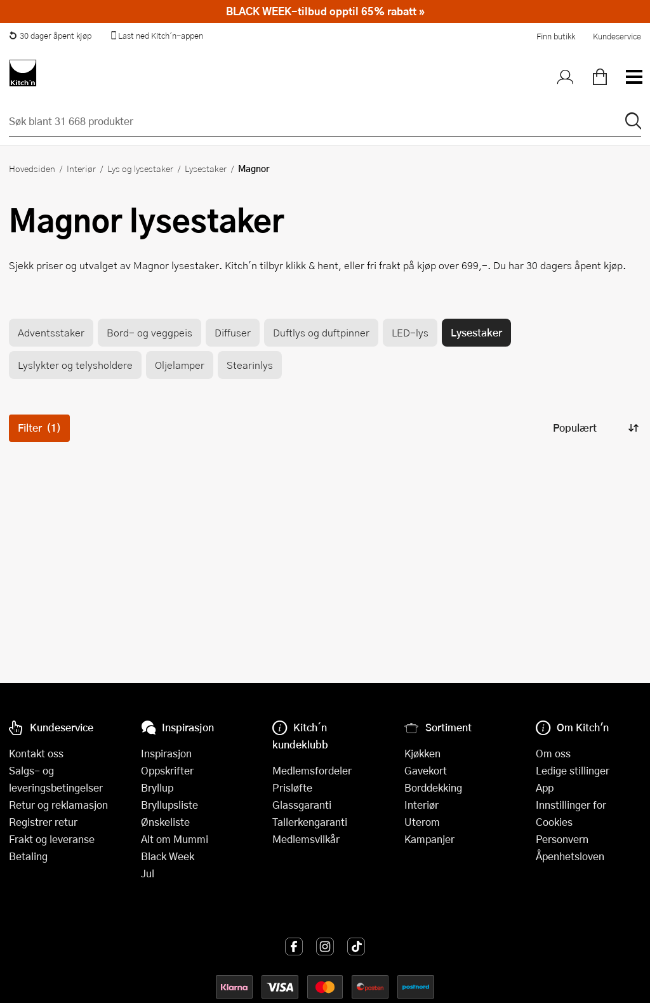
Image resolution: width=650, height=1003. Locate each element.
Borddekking (433, 787)
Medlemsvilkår (306, 839)
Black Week (167, 856)
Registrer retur (43, 821)
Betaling (28, 856)
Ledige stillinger (572, 770)
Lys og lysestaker (140, 168)
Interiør (81, 168)
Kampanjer (429, 839)
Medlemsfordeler (312, 770)
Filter (39, 427)
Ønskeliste (165, 821)
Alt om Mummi (174, 839)
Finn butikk (555, 36)
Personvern (562, 839)
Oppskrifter (167, 770)
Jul (147, 873)
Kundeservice (617, 36)
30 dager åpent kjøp (50, 35)
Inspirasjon (166, 753)
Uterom (422, 821)
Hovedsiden (32, 168)
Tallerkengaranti (309, 821)
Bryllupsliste (169, 804)
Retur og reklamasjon (58, 804)
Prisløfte (292, 787)
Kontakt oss (36, 753)
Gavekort (425, 770)
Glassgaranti (301, 804)
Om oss (553, 753)
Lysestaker (206, 168)
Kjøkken (422, 753)
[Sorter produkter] (594, 428)
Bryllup (157, 787)
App (545, 787)
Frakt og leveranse (52, 839)
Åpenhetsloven (570, 856)
